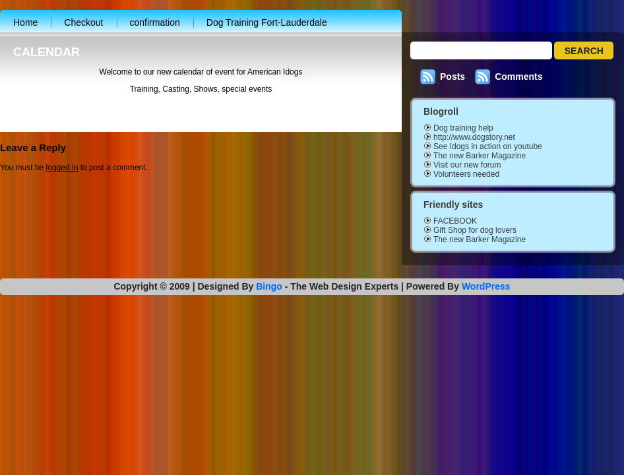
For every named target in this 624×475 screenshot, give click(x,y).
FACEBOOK (455, 221)
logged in (62, 169)
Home (25, 22)
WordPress (486, 286)
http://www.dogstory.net (474, 137)
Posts (452, 76)
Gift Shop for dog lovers (474, 230)
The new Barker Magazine (479, 155)
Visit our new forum (467, 165)
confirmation (155, 22)
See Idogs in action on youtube (487, 146)
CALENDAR (46, 52)
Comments (518, 76)
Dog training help (463, 128)
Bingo (269, 286)
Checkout (83, 22)
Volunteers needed (466, 174)
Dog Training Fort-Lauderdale (266, 22)
